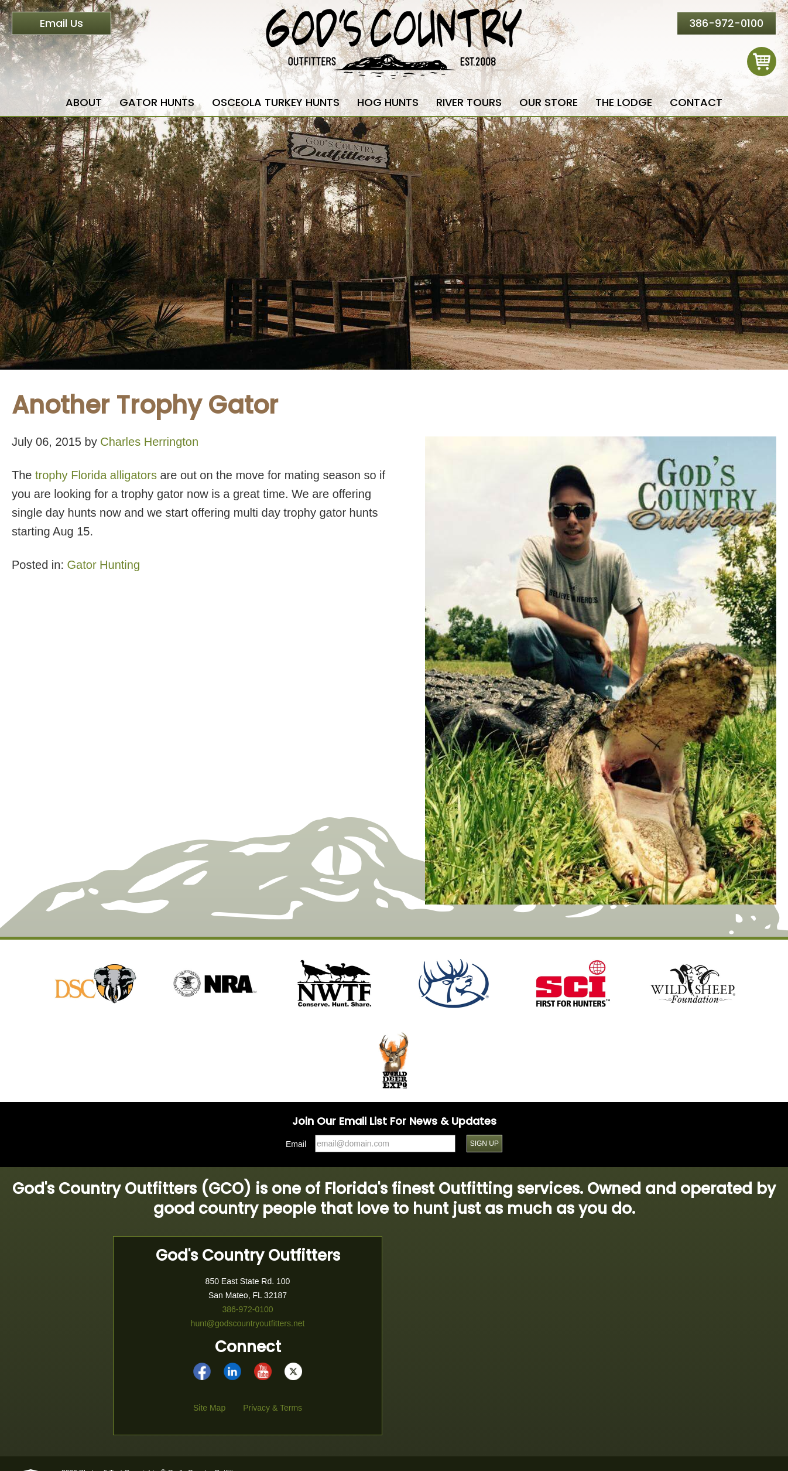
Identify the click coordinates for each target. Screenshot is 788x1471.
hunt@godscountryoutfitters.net (248, 1323)
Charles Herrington (149, 441)
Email (296, 1144)
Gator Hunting (104, 564)
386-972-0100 (726, 23)
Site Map (209, 1407)
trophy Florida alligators (96, 475)
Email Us (61, 23)
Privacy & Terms (272, 1407)
